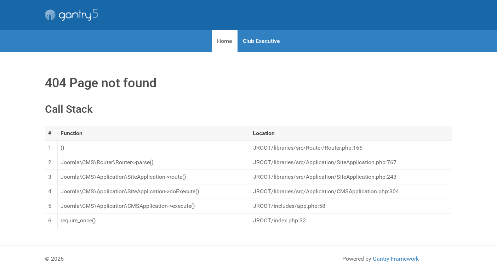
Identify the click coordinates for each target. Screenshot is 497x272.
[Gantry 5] (71, 15)
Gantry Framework (396, 258)
